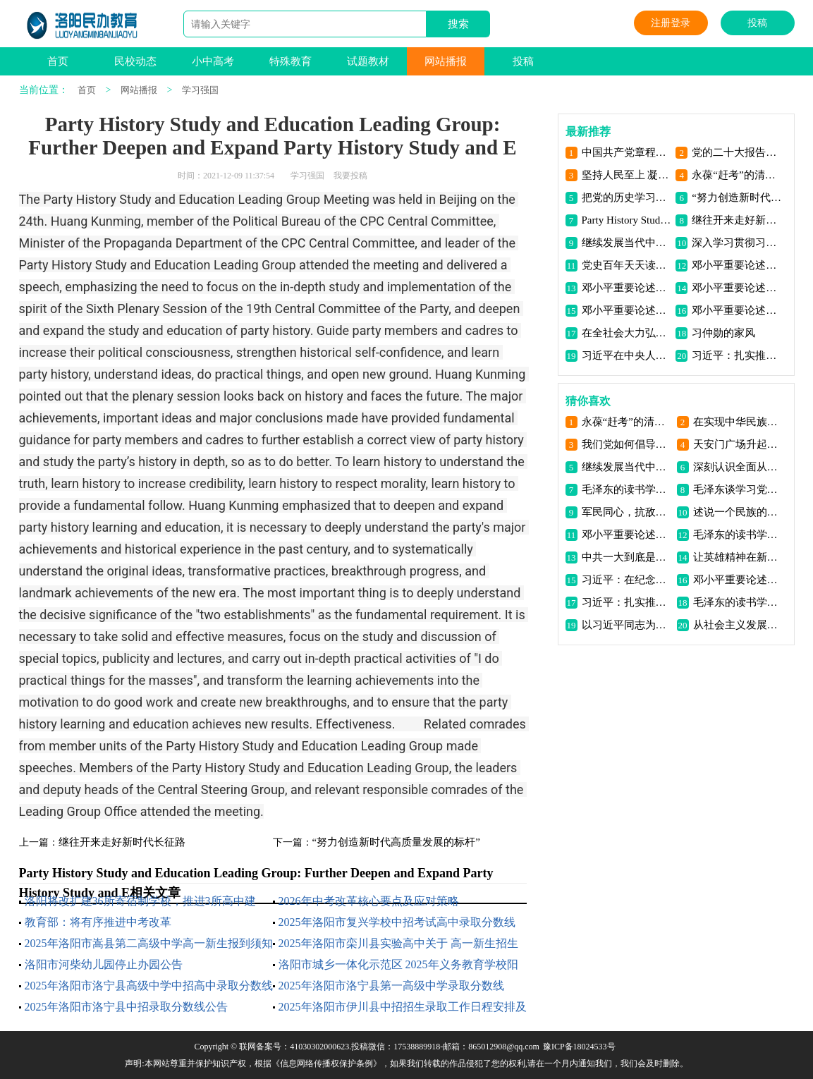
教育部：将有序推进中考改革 (98, 922)
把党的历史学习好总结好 (626, 197)
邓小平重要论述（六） (626, 287)
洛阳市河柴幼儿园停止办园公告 (104, 964)
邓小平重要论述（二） (738, 579)
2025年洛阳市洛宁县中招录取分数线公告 (126, 1007)
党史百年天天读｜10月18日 (626, 265)
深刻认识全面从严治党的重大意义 (738, 467)
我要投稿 (350, 176)
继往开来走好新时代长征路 (122, 842)
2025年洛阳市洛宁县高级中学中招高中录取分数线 (149, 986)
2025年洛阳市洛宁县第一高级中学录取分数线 (391, 986)
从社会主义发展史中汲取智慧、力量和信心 (738, 624)
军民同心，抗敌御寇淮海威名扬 (626, 512)
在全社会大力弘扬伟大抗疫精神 (626, 333)
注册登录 (670, 23)
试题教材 (368, 61)
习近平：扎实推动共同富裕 (736, 355)
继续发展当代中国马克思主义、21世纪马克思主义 (626, 242)
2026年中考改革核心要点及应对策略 (369, 901)
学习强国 (200, 90)
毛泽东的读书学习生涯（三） (738, 534)
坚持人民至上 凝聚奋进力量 (626, 175)
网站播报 (445, 61)
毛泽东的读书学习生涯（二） (738, 602)
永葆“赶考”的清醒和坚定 (736, 175)
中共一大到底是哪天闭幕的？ (626, 557)
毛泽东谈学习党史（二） (738, 489)
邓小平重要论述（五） (736, 287)
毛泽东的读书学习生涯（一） (626, 489)
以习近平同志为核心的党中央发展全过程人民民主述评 (626, 624)
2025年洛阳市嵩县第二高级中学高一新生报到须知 (149, 943)
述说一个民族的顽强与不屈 (738, 512)
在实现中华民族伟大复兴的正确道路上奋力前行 (738, 421)
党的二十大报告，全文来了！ (736, 152)
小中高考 (213, 61)
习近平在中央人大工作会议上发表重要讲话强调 (626, 355)
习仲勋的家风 (723, 333)
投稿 (757, 23)
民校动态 (135, 61)
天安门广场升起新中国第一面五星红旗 (738, 444)
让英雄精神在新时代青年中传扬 (738, 557)
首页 (57, 61)
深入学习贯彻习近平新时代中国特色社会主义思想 (736, 242)
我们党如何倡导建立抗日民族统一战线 (626, 444)
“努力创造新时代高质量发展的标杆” (396, 842)
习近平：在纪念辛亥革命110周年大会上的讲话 (626, 579)
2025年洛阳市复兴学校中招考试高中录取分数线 (397, 922)
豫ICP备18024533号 (579, 1046)
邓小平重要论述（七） (736, 265)
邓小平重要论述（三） (736, 310)
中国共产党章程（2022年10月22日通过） (626, 152)
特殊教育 (290, 61)
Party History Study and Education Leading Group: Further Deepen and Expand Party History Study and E (626, 220)
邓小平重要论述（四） (626, 310)
